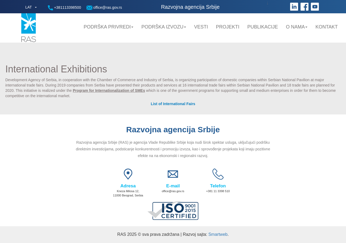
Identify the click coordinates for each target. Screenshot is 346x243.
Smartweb (218, 234)
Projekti (227, 27)
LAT (28, 7)
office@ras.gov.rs (104, 7)
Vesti (201, 27)
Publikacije (262, 27)
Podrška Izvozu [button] (163, 27)
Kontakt (326, 27)
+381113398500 (64, 7)
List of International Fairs (173, 104)
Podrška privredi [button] (108, 27)
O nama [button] (296, 27)
